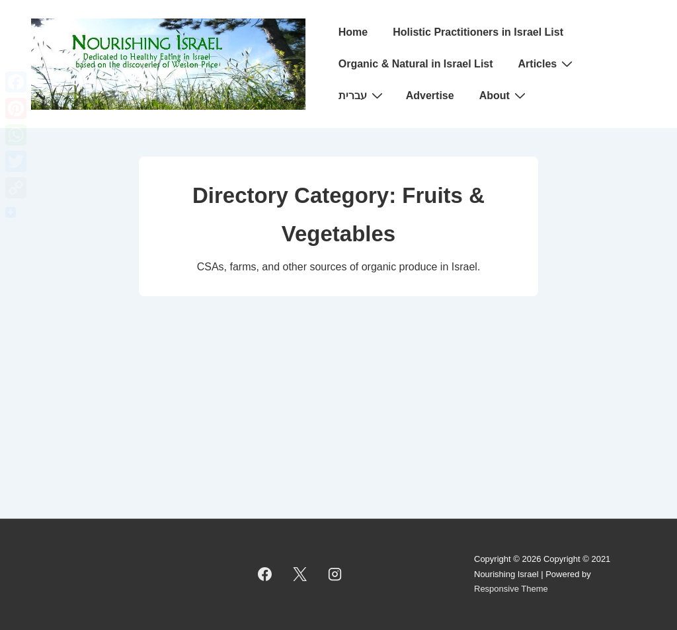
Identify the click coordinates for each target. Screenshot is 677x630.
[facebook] (265, 574)
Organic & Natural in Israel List (415, 63)
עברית (362, 95)
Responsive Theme (511, 589)
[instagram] (335, 574)
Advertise (430, 95)
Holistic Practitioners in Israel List (478, 32)
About (504, 95)
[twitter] (300, 574)
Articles (547, 63)
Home (353, 32)
